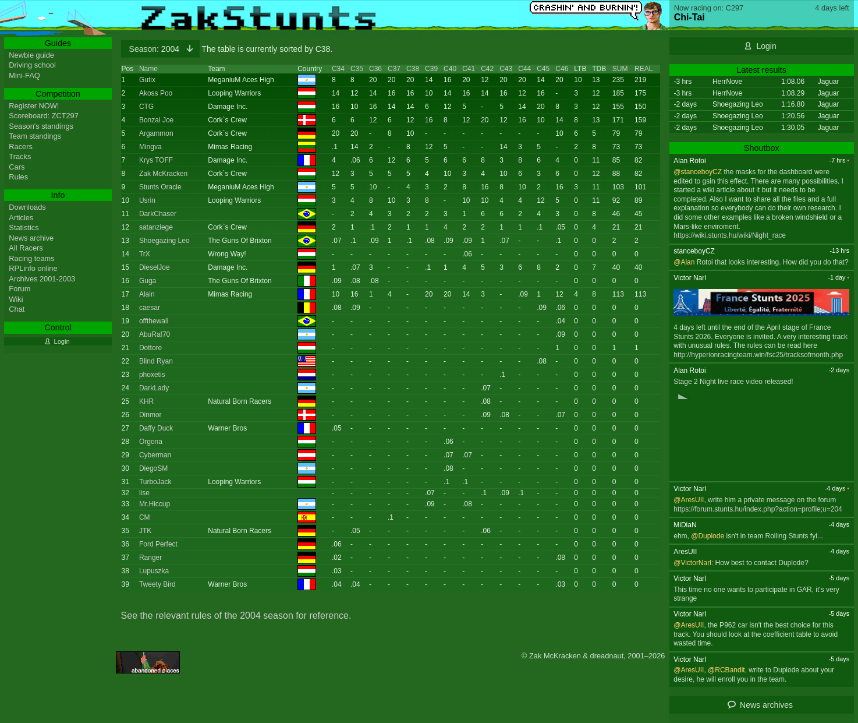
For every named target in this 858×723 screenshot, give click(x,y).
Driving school (32, 65)
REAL (643, 69)
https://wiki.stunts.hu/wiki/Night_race (729, 235)
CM (144, 517)
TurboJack (155, 482)
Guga (147, 281)
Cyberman (155, 455)
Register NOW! (34, 105)
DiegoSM (153, 468)
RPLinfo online (33, 268)
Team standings (35, 136)
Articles (21, 217)
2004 (155, 49)
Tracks (20, 156)
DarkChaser (157, 214)
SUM (620, 69)
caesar (149, 308)
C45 (543, 69)
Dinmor (150, 415)
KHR (146, 401)
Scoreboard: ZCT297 (44, 115)
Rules (18, 176)
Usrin (147, 200)
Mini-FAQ (24, 75)
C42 (487, 69)
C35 (356, 69)
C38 (412, 69)
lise (144, 493)
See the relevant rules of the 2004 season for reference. (236, 615)
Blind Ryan (156, 361)
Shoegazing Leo (164, 241)
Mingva (150, 147)
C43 (505, 69)
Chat (16, 309)
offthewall (153, 321)
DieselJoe (154, 267)
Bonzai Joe (156, 120)
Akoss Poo (155, 93)
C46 (561, 69)
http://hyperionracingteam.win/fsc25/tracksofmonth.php (758, 355)
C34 (338, 69)
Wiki (16, 299)
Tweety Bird (157, 584)
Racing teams (31, 258)
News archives (766, 705)
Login (766, 46)
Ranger (150, 557)
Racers (21, 146)
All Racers (25, 248)
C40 (450, 69)
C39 (431, 69)
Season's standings (41, 126)
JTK (145, 531)
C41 (468, 69)
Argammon (156, 133)
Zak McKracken (163, 174)
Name (148, 69)
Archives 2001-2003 (42, 278)
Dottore (150, 348)
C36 (375, 69)
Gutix (147, 80)
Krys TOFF (156, 160)
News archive (31, 238)
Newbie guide (31, 55)
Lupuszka (154, 571)
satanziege (156, 227)
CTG (146, 107)
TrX (144, 254)
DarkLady (154, 388)
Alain (147, 294)
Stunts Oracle (160, 187)
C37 (394, 69)
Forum (19, 288)
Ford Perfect (158, 544)
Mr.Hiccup (154, 504)
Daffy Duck (156, 428)
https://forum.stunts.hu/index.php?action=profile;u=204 (757, 509)
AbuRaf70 (154, 334)
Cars (16, 167)
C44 (524, 69)
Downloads (27, 207)
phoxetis (152, 375)
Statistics (23, 227)
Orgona (150, 442)
